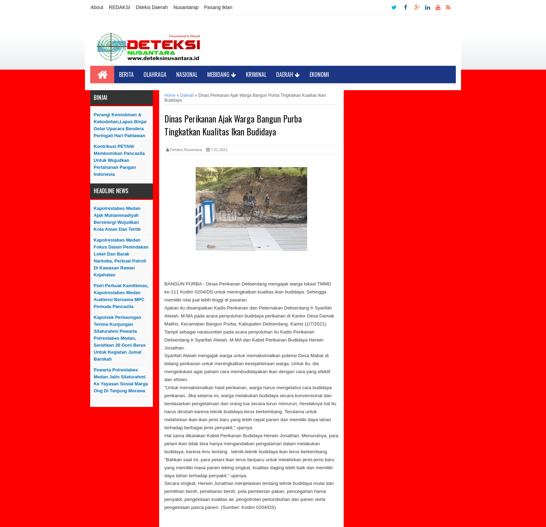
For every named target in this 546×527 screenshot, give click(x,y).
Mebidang (221, 74)
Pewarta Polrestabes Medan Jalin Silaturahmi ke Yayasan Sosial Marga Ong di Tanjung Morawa (121, 380)
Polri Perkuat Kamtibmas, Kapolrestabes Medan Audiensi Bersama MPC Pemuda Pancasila (121, 296)
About (97, 7)
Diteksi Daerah (152, 7)
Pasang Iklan (218, 7)
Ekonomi (319, 74)
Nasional (186, 74)
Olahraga (154, 74)
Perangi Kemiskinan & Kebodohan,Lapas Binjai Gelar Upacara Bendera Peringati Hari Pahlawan (120, 125)
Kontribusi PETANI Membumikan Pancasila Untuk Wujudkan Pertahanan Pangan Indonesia (119, 160)
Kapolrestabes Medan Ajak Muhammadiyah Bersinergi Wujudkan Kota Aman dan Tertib (117, 219)
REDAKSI (119, 7)
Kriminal (256, 74)
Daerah (288, 74)
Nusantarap (185, 7)
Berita (126, 74)
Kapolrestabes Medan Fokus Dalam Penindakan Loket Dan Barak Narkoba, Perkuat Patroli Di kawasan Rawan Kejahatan (121, 257)
